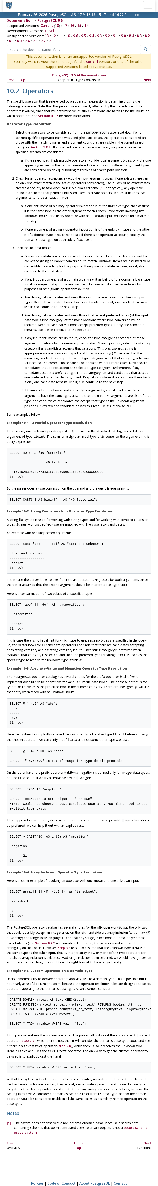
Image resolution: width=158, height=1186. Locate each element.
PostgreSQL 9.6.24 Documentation (79, 75)
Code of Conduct (61, 1169)
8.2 (147, 36)
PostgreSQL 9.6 (50, 20)
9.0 (123, 36)
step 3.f (64, 936)
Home (79, 1129)
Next (147, 80)
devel (49, 30)
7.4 (27, 41)
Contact (120, 1169)
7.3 (35, 41)
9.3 (99, 36)
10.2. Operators (30, 90)
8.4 (131, 36)
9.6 (75, 36)
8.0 (19, 41)
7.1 (51, 41)
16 (72, 25)
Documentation (19, 20)
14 (86, 25)
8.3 (139, 36)
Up (23, 80)
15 (79, 25)
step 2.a (28, 1028)
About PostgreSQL (94, 1169)
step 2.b (65, 1033)
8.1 (11, 41)
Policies (37, 1169)
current (92, 61)
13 (47, 36)
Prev (10, 80)
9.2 (107, 36)
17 (65, 25)
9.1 (115, 36)
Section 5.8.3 (40, 147)
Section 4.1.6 (48, 116)
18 (57, 25)
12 (54, 36)
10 (68, 36)
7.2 (43, 41)
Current (47, 25)
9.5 (83, 36)
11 (61, 36)
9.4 (91, 36)
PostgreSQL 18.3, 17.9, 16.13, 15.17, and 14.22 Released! (94, 14)
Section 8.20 (44, 931)
